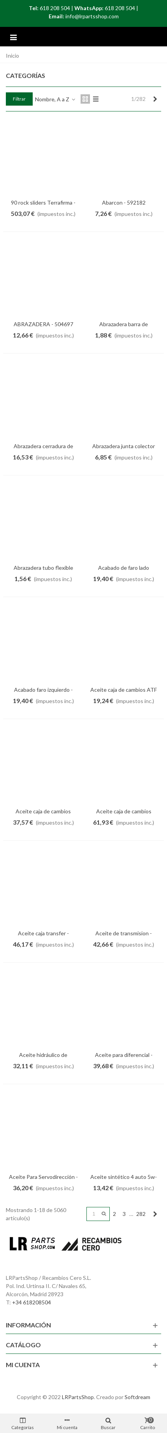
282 (141, 1213)
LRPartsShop (78, 1397)
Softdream (137, 1397)
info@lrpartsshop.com (92, 16)
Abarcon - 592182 (124, 202)
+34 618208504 (31, 1302)
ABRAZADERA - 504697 (43, 324)
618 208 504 (55, 8)
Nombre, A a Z (55, 99)
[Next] (155, 99)
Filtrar (19, 99)
